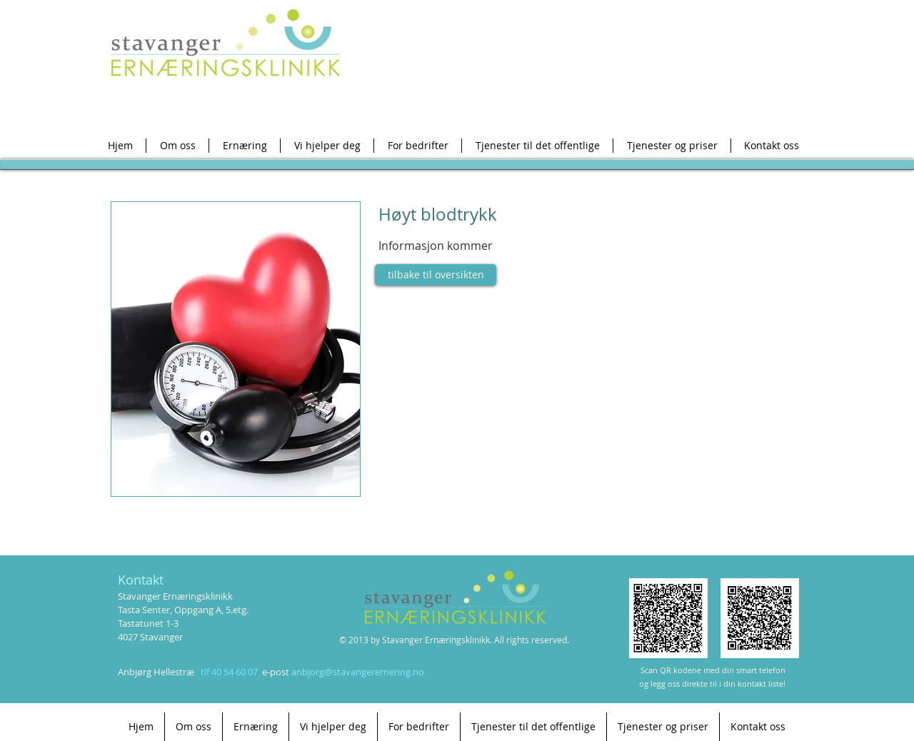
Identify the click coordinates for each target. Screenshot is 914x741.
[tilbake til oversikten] (435, 275)
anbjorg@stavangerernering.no (357, 671)
